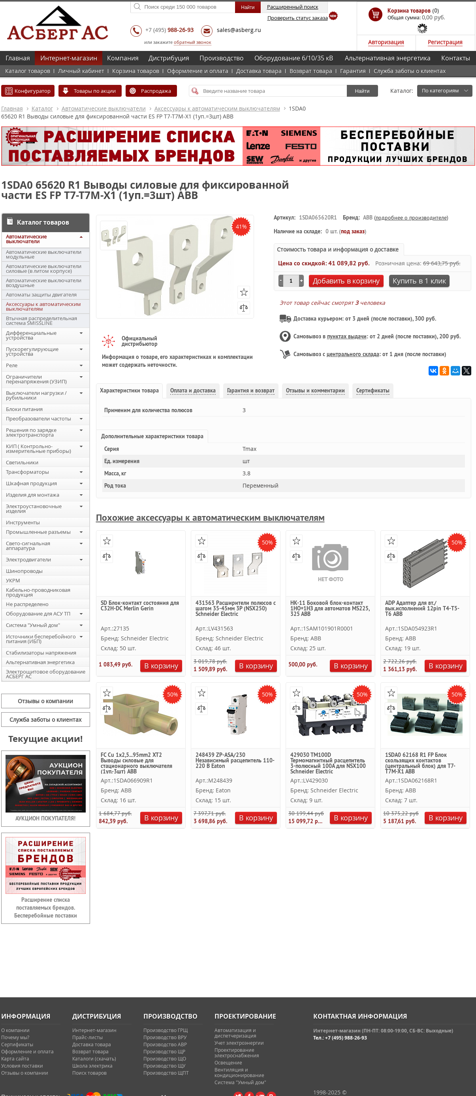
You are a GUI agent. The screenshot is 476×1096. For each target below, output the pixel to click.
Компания (123, 58)
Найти (362, 91)
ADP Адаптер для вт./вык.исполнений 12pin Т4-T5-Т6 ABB (422, 608)
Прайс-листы (87, 1037)
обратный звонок (192, 42)
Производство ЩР (164, 1051)
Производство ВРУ (164, 1037)
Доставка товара (259, 71)
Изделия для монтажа (32, 494)
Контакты (455, 58)
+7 (169, 30)
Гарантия (353, 71)
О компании (15, 1030)
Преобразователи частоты (38, 418)
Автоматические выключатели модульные (43, 254)
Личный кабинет (81, 71)
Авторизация (386, 42)
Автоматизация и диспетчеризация (235, 1033)
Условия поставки (22, 1065)
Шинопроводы (24, 570)
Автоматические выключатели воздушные (43, 283)
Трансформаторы (27, 471)
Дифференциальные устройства (31, 335)
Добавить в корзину (346, 280)
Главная (18, 58)
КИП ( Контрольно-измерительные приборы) (38, 448)
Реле (11, 365)
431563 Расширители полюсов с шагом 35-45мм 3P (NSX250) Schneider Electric (236, 608)
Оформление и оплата (197, 71)
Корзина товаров (135, 71)
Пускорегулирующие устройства (32, 351)
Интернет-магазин (68, 58)
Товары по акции (95, 90)
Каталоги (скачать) (94, 1058)
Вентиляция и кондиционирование (239, 1072)
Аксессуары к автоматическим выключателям (217, 108)
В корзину (161, 665)
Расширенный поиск (292, 6)
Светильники (22, 462)
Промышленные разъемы (38, 531)
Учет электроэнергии (239, 1043)
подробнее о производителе (411, 217)
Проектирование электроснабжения (236, 1052)
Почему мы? (15, 1037)
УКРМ (13, 580)
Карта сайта (15, 1058)
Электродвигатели (28, 559)
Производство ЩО (164, 1058)
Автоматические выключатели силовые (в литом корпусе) (43, 268)
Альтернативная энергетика (388, 58)
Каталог (42, 108)
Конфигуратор (33, 90)
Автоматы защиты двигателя (41, 294)
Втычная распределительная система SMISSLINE (41, 321)
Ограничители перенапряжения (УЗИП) (36, 379)
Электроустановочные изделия (34, 508)
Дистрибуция (169, 58)
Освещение (228, 1062)
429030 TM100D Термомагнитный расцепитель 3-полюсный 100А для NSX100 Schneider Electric (328, 763)
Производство (221, 58)
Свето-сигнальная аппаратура (28, 546)
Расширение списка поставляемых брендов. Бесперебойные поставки (45, 907)
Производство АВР (165, 1044)
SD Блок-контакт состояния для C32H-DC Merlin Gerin (140, 606)
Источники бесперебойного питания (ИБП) (41, 639)
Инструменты (23, 522)
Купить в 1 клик (419, 280)
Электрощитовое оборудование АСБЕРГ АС (45, 674)
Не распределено (27, 604)
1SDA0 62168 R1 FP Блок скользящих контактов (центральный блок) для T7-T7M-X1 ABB (420, 763)
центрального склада (353, 354)
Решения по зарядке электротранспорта (31, 432)
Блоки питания (24, 409)
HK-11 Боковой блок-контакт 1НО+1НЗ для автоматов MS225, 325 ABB (329, 608)
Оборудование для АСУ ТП (38, 613)
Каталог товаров (27, 71)
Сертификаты (17, 1044)
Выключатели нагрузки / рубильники (36, 395)
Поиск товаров (89, 1073)
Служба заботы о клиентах (410, 71)
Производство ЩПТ (166, 1073)
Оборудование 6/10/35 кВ (293, 58)
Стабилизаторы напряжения (41, 652)
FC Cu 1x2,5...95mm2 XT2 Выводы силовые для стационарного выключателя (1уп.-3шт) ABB (136, 763)
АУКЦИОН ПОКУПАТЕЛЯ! (45, 818)
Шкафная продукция (31, 483)
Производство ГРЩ (165, 1030)
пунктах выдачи (347, 336)
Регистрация (445, 42)
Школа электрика (92, 1065)
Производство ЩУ (164, 1065)
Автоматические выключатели (104, 108)
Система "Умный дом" (33, 625)
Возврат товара (311, 71)
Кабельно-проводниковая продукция (38, 592)
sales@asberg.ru (239, 30)
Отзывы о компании (45, 701)
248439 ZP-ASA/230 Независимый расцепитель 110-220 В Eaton (235, 760)
